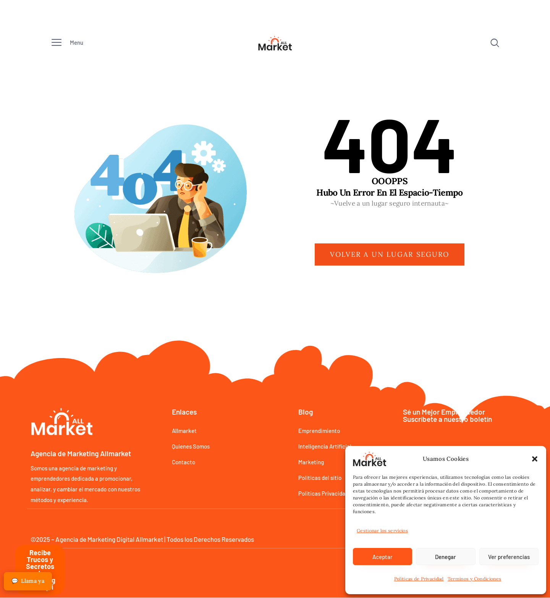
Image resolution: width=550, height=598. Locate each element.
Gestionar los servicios (382, 530)
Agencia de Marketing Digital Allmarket (109, 539)
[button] (535, 459)
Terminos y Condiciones (474, 579)
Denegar (445, 556)
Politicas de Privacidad (419, 579)
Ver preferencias (509, 556)
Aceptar (382, 556)
